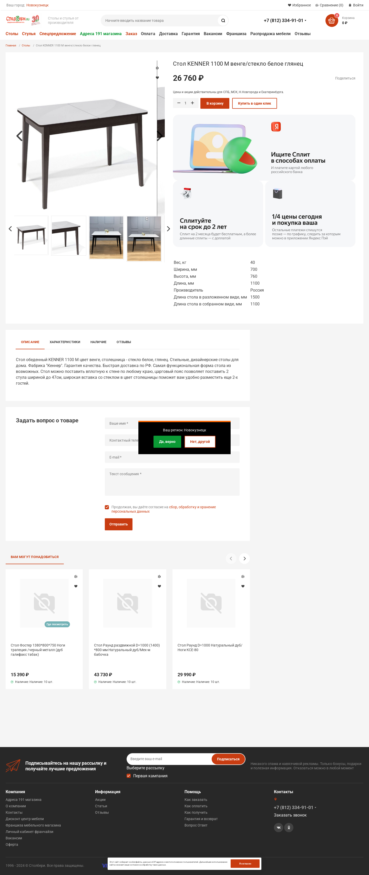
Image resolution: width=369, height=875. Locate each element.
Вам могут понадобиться (35, 557)
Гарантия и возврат (201, 819)
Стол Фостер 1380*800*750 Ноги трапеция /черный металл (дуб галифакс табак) (38, 650)
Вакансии (213, 33)
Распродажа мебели (270, 33)
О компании (16, 806)
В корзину (215, 103)
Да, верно (167, 442)
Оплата (148, 33)
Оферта (12, 844)
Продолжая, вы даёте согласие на (163, 509)
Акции (100, 800)
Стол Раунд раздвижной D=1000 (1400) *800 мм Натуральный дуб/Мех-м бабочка (127, 650)
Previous (19, 136)
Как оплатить (196, 806)
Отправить (118, 524)
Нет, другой (200, 442)
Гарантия (191, 33)
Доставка (168, 33)
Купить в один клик (254, 103)
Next (160, 136)
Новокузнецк (37, 5)
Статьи (101, 806)
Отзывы (303, 33)
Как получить (196, 812)
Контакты (14, 812)
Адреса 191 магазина (101, 33)
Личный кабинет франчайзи (29, 832)
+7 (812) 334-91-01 (283, 20)
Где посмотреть (57, 624)
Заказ (131, 33)
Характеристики (65, 342)
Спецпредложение (57, 33)
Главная (11, 45)
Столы (12, 33)
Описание (30, 342)
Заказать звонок (290, 815)
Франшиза (236, 33)
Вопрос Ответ (196, 825)
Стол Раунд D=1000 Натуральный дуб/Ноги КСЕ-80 (210, 647)
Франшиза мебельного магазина (33, 825)
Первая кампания (150, 775)
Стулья (29, 33)
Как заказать (195, 800)
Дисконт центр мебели (25, 819)
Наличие (98, 342)
